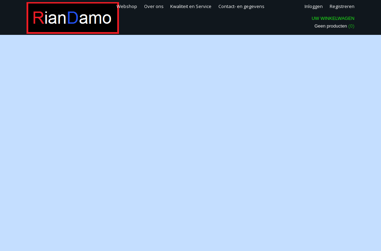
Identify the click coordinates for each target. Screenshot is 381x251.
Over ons (154, 6)
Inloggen (314, 6)
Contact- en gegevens (241, 6)
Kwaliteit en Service (190, 6)
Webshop (127, 6)
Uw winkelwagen (333, 18)
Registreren (342, 6)
